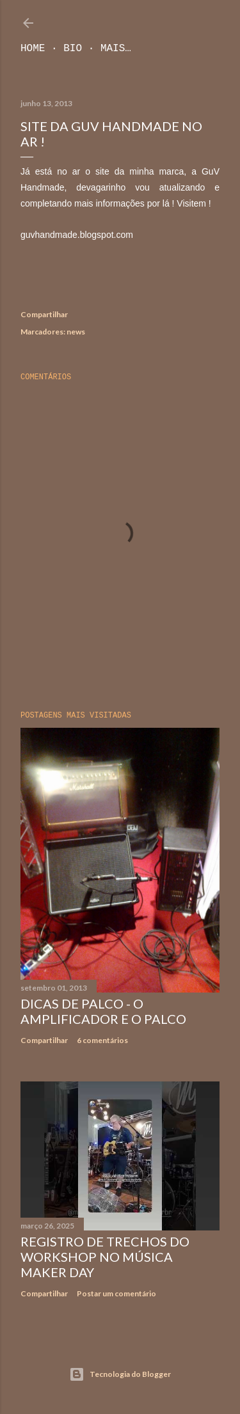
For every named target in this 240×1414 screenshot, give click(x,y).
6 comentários (102, 1040)
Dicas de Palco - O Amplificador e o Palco (103, 1011)
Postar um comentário (116, 1293)
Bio (72, 48)
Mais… (115, 48)
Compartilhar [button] (44, 314)
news (76, 331)
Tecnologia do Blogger (120, 1374)
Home (32, 48)
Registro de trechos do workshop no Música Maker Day (104, 1257)
